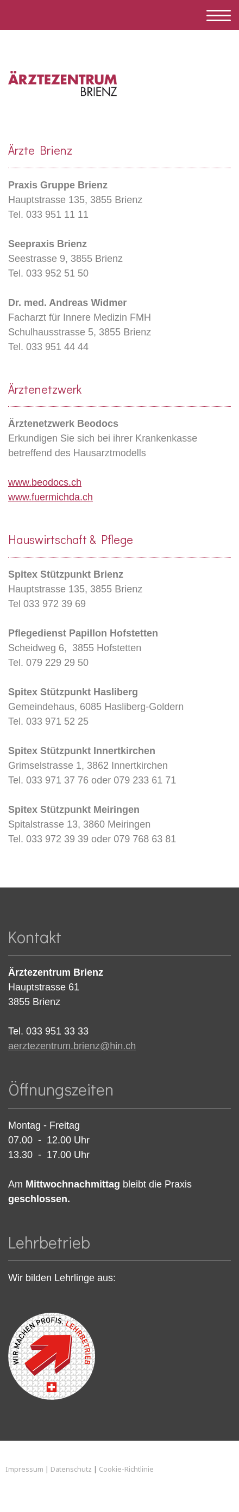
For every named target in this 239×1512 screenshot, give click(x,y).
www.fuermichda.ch (50, 497)
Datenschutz (71, 1469)
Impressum (24, 1469)
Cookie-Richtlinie (126, 1469)
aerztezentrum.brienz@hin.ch (72, 1045)
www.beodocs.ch (44, 482)
